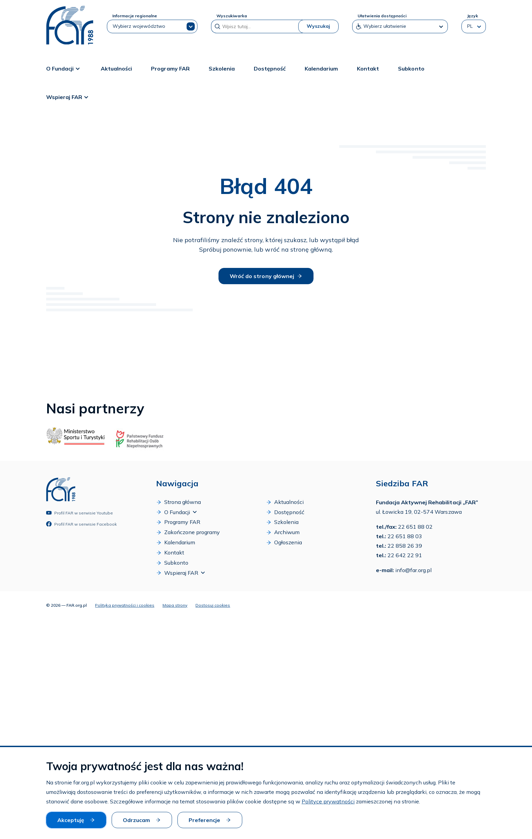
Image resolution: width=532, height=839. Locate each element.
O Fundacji (64, 68)
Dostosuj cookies (212, 604)
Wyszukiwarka (231, 15)
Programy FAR (170, 68)
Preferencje (210, 820)
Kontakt (368, 68)
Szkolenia (222, 68)
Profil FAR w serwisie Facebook (81, 524)
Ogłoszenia (284, 542)
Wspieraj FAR (68, 97)
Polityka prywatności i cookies (124, 604)
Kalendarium (321, 68)
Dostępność (270, 68)
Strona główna (178, 502)
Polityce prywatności (328, 801)
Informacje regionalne (134, 15)
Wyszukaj (318, 26)
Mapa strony (175, 604)
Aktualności (116, 68)
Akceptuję (76, 820)
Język (472, 15)
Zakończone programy (188, 532)
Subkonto (411, 68)
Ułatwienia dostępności (382, 15)
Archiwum (283, 532)
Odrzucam (142, 820)
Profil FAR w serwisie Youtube (79, 512)
